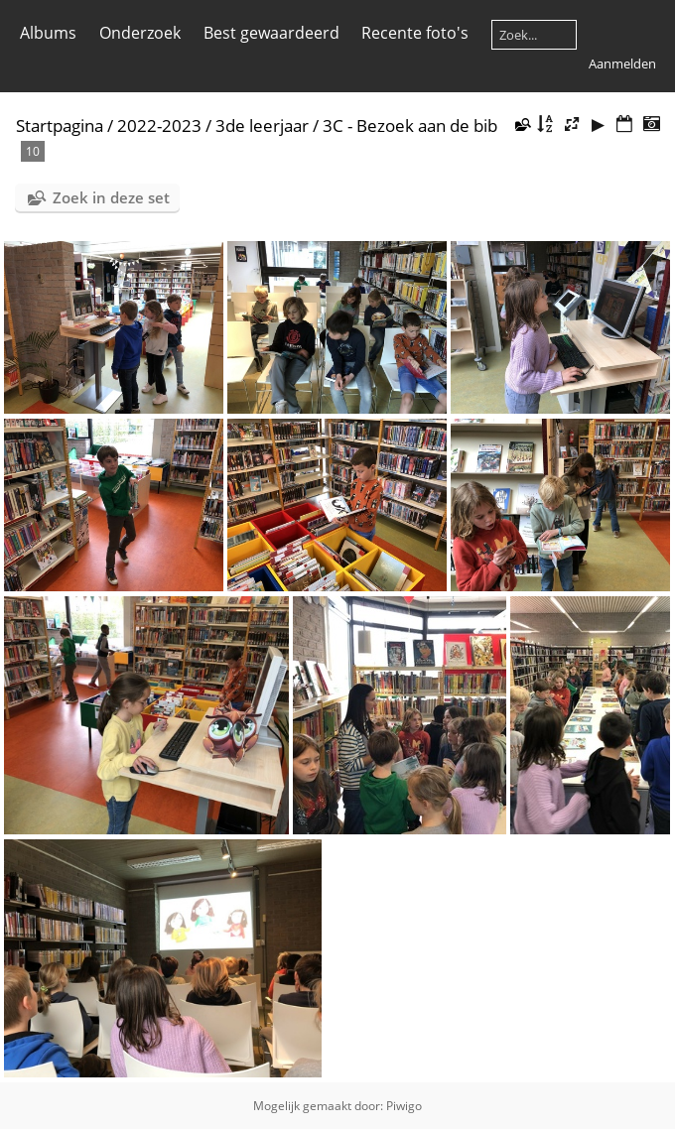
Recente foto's (415, 33)
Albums (48, 33)
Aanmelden (622, 63)
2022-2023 (159, 125)
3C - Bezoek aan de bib (410, 125)
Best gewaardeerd (271, 33)
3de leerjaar (262, 125)
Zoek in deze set (111, 197)
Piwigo (404, 1105)
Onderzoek (140, 33)
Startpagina (59, 125)
